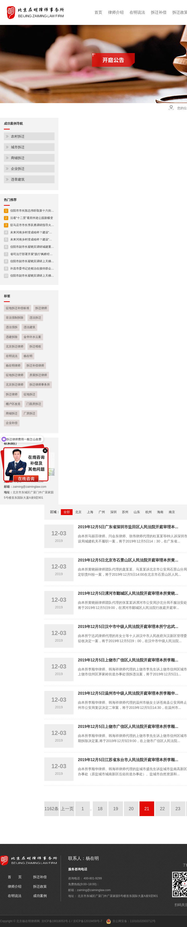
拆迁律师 (41, 308)
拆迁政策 (40, 886)
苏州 (125, 512)
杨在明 (28, 356)
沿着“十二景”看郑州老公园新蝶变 (28, 218)
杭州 (148, 512)
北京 (78, 512)
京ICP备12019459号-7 (87, 921)
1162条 (52, 808)
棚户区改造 (13, 404)
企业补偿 (12, 423)
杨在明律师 (13, 365)
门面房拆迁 (34, 404)
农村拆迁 (18, 136)
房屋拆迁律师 (38, 375)
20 (131, 808)
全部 (67, 512)
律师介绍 (116, 12)
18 (100, 808)
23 (178, 808)
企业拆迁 (18, 169)
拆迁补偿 (159, 12)
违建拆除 (12, 337)
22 (162, 808)
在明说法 (137, 12)
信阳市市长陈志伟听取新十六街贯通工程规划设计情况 (42, 210)
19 (115, 808)
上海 (90, 512)
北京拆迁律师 (14, 346)
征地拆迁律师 (14, 375)
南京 (172, 512)
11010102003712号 (143, 921)
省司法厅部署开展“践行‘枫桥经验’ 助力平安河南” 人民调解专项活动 (50, 254)
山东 (137, 512)
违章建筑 (18, 179)
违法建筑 (29, 327)
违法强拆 (12, 327)
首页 (98, 12)
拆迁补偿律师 (35, 365)
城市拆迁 (18, 147)
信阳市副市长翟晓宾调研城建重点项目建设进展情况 (40, 246)
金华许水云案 (32, 337)
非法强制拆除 (14, 317)
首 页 (15, 877)
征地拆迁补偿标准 (17, 308)
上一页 (67, 808)
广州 (102, 512)
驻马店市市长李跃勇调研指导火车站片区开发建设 (39, 225)
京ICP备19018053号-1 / (57, 921)
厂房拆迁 (29, 413)
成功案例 (40, 896)
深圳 (113, 512)
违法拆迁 (35, 317)
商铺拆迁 (18, 158)
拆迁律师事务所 (39, 384)
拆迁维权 (35, 346)
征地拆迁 (29, 394)
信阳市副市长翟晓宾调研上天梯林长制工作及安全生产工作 (45, 261)
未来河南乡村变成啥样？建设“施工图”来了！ (36, 232)
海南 (160, 512)
